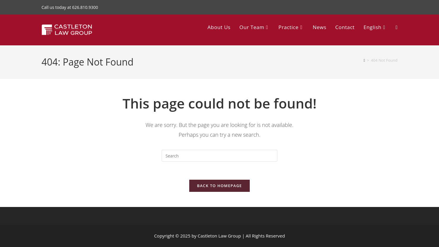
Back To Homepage (219, 185)
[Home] (364, 60)
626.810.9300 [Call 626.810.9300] (85, 7)
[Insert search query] (219, 156)
